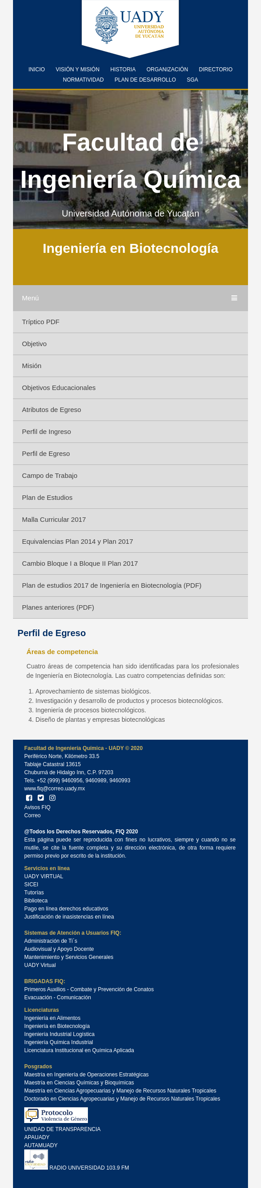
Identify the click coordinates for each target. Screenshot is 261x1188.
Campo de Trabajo (49, 475)
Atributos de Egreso (51, 409)
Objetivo (34, 343)
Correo (32, 815)
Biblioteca (36, 901)
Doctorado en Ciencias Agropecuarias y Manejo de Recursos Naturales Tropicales (122, 1099)
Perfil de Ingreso (46, 431)
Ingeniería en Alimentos (52, 1018)
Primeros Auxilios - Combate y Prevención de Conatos (89, 989)
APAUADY (36, 1137)
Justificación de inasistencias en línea (69, 917)
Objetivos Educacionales (59, 387)
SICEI (31, 884)
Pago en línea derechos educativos (66, 909)
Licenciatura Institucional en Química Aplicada (79, 1050)
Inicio (36, 69)
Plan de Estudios (47, 497)
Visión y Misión (78, 69)
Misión (31, 365)
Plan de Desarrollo (145, 80)
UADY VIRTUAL (43, 876)
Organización (167, 69)
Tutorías (34, 892)
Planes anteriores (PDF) (58, 607)
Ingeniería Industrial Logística (59, 1034)
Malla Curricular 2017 (54, 519)
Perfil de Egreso (46, 453)
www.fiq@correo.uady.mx (54, 788)
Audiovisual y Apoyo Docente (59, 949)
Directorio (215, 69)
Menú (130, 298)
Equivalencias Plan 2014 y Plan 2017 (77, 541)
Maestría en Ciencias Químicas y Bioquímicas (79, 1083)
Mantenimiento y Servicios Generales (68, 957)
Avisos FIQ (37, 807)
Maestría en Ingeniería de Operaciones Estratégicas (86, 1074)
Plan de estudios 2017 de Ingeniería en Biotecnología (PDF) (111, 585)
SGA (192, 80)
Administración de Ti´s (50, 941)
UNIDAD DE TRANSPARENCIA (62, 1129)
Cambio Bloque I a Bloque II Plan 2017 (80, 563)
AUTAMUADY (40, 1145)
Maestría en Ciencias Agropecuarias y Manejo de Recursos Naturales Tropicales (120, 1091)
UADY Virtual (40, 965)
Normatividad (83, 80)
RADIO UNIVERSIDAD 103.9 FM (76, 1168)
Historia (122, 69)
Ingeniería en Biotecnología (57, 1026)
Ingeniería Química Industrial (58, 1042)
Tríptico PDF (41, 321)
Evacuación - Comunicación (57, 997)
